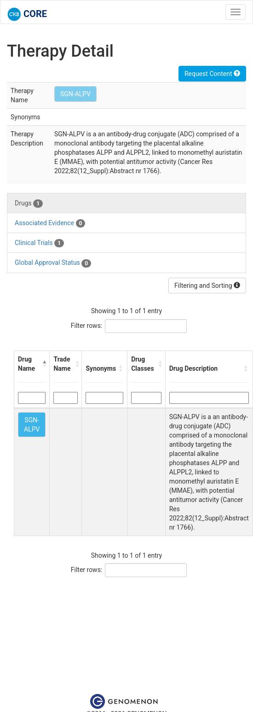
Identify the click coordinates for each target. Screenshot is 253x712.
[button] (44, 363)
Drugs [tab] (29, 203)
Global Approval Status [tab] (53, 263)
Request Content (212, 73)
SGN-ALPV (75, 94)
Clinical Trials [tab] (39, 243)
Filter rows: (87, 325)
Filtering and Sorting (207, 285)
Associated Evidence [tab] (50, 223)
